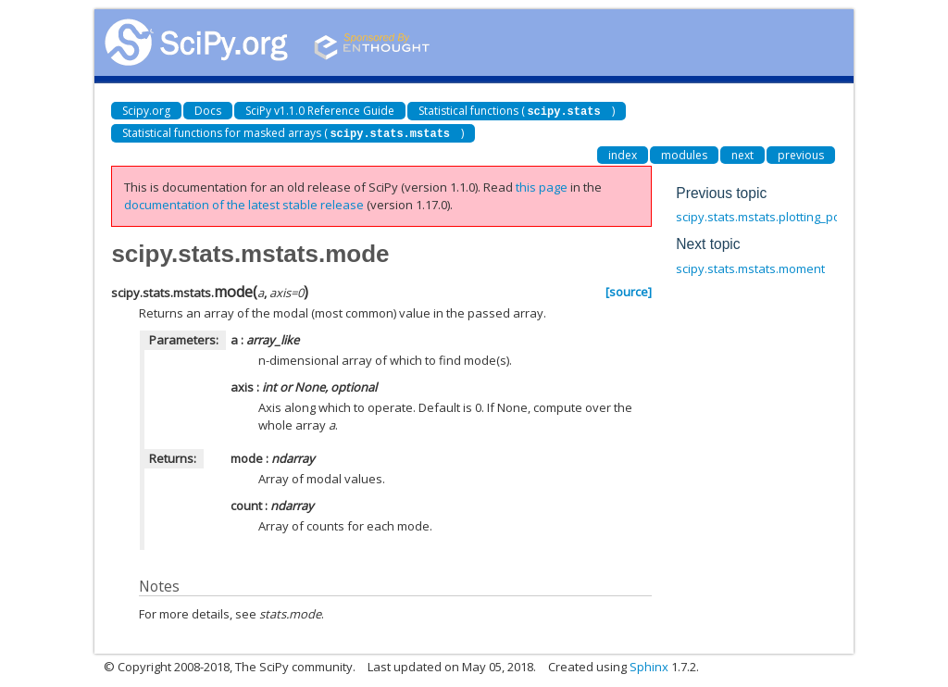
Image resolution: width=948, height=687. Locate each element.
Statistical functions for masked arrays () (293, 132)
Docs (207, 111)
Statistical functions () (516, 110)
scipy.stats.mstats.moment (750, 266)
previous (801, 153)
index (622, 153)
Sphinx (649, 664)
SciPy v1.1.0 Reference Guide (319, 111)
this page (542, 185)
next (742, 153)
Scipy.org (146, 111)
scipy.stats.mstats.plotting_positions (777, 214)
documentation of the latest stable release (244, 202)
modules (684, 153)
